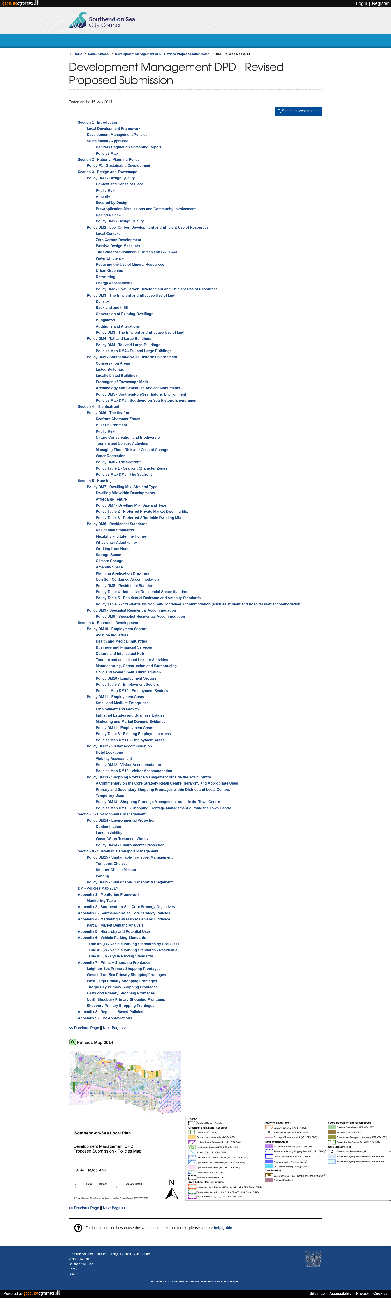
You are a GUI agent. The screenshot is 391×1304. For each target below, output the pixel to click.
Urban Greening (109, 271)
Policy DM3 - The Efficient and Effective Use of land (131, 295)
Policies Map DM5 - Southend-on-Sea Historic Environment (147, 400)
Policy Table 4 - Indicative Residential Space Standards (143, 592)
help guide (223, 1228)
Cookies (380, 1293)
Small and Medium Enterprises (122, 703)
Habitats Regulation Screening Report (128, 147)
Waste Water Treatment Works (122, 839)
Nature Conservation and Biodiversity (128, 437)
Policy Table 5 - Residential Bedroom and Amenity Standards (148, 598)
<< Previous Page (84, 1028)
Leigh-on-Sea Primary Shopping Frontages (124, 968)
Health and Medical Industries (121, 641)
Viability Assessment (114, 759)
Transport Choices (112, 864)
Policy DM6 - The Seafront (109, 413)
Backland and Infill (112, 308)
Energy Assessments (114, 283)
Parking (102, 876)
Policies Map (107, 153)
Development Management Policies (117, 135)
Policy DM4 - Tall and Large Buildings (119, 339)
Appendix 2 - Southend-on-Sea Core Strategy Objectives (126, 907)
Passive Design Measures (118, 246)
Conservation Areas (113, 363)
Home (78, 54)
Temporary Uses (110, 796)
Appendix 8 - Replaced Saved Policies (110, 1012)
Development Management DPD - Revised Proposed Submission (162, 54)
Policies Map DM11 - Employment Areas (130, 740)
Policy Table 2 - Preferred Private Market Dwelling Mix (142, 512)
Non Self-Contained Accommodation (127, 579)
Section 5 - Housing (95, 481)
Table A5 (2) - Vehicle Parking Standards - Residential (132, 950)
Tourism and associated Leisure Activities (132, 660)
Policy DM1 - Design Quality (111, 178)
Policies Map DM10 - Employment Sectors (132, 691)
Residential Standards (115, 530)
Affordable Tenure (111, 499)
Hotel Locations (109, 752)
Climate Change (109, 561)
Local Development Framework (114, 128)
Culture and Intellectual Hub (120, 654)
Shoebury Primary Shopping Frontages (121, 1006)
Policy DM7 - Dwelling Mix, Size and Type (122, 487)
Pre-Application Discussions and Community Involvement (146, 209)
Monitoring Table (101, 901)
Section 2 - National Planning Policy (109, 159)
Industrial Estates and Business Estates (130, 715)
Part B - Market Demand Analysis (115, 925)
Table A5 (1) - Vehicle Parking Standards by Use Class (133, 944)
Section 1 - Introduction (98, 122)
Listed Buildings (110, 369)
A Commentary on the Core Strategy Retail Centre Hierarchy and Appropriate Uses (167, 783)
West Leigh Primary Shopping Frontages (122, 981)
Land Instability (109, 833)
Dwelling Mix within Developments (125, 493)
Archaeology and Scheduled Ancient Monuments (138, 388)
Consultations (98, 54)
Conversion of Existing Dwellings (124, 314)
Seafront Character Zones (118, 419)
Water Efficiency (110, 258)
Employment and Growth (117, 709)
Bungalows (105, 320)
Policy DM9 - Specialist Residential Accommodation (131, 610)
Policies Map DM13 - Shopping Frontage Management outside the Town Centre (163, 808)
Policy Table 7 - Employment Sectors (127, 684)
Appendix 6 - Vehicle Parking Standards (112, 938)
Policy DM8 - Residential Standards (117, 524)
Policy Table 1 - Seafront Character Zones (131, 468)
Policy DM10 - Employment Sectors (117, 629)
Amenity (103, 196)
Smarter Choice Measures (118, 870)
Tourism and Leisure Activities (122, 444)
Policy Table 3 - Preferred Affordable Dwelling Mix (138, 518)
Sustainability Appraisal (107, 141)
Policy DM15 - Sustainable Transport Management (130, 857)
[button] (298, 111)
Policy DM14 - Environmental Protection (121, 820)
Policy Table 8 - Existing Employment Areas (133, 734)
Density (102, 301)
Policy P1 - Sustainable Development (118, 165)
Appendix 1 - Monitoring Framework (109, 894)
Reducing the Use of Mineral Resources (130, 264)
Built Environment (111, 425)
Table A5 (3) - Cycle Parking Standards (120, 956)
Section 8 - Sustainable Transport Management (118, 851)
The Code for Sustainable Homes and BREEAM (136, 252)
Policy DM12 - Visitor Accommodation (119, 746)
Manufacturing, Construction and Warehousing (136, 666)
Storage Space (108, 555)
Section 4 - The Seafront (98, 406)
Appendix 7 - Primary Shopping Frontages (114, 962)
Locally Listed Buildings (117, 376)
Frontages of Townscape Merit (122, 382)
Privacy (362, 1293)
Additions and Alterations (118, 326)
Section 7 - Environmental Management (112, 814)
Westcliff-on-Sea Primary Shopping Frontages (126, 975)
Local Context (108, 233)
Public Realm (107, 190)
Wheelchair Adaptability (116, 542)
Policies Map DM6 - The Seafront (124, 474)
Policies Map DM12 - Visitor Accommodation (134, 771)
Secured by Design (112, 203)
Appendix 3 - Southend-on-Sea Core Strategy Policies (124, 913)
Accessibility (340, 1293)
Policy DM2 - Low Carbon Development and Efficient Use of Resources (148, 227)
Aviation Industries (112, 635)
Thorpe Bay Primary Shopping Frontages (122, 987)
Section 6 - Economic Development (108, 623)
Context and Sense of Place (119, 184)
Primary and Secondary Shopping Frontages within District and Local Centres (163, 789)
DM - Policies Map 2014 (98, 888)
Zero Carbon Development (118, 240)
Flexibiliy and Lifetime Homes (121, 536)
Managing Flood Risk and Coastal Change (132, 450)
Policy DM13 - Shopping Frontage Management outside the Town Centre (149, 777)
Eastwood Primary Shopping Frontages (121, 993)
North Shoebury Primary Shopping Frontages (126, 999)
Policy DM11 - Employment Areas (115, 697)
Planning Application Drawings (122, 573)
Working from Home (113, 549)
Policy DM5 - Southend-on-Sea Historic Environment (132, 357)
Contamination (108, 826)
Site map (317, 1293)
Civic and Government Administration (128, 672)
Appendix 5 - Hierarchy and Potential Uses (114, 931)
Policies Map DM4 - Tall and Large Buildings (134, 351)
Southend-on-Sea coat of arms (313, 1259)
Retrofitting (106, 277)
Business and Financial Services (124, 647)
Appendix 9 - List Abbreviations (105, 1018)
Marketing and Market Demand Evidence (131, 722)
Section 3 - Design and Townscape (107, 172)
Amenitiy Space (109, 567)
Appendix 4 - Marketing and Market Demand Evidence (124, 919)
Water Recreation (111, 456)
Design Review (109, 215)
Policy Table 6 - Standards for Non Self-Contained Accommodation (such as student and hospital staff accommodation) (199, 604)
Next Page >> (114, 1028)
